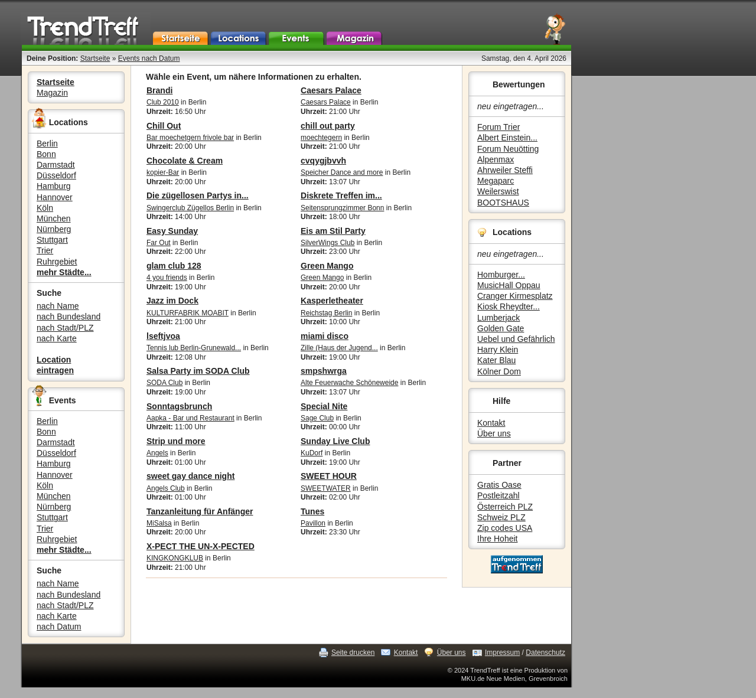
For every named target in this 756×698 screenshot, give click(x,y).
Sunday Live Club (335, 441)
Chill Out (163, 126)
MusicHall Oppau (508, 285)
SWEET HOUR (329, 476)
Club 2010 (162, 102)
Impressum (502, 652)
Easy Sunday (172, 231)
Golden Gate (500, 328)
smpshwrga (324, 371)
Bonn (46, 154)
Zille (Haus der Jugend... (339, 348)
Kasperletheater (332, 300)
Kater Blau (496, 360)
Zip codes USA (504, 528)
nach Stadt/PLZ (65, 327)
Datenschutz (545, 652)
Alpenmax (495, 159)
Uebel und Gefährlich (516, 339)
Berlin (47, 143)
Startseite (95, 58)
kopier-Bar (162, 172)
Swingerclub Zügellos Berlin (190, 208)
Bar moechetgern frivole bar (190, 137)
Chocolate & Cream (184, 160)
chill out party (328, 126)
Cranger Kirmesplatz (515, 296)
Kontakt (491, 423)
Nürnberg (54, 229)
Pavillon (313, 523)
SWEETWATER (326, 488)
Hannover (55, 197)
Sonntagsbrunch (179, 406)
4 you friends (166, 277)
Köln (45, 208)
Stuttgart (52, 239)
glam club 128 (173, 265)
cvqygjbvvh (323, 160)
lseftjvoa (163, 336)
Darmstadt (56, 164)
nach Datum (59, 626)
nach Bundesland (68, 316)
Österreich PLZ (505, 506)
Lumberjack (498, 317)
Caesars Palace (331, 90)
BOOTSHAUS (503, 202)
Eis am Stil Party (333, 231)
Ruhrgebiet (57, 261)
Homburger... (501, 274)
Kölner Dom (499, 371)
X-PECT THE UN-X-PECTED (200, 546)
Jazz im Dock (172, 300)
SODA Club (164, 383)
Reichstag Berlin (326, 313)
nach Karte (57, 338)
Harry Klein (497, 349)
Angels (157, 453)
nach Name (58, 306)
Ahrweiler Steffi (505, 170)
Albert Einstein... (507, 137)
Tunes (312, 511)
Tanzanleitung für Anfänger (199, 511)
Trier (45, 250)
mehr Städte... (64, 272)
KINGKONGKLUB (174, 558)
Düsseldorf (56, 175)
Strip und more (176, 441)
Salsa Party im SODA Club (198, 371)
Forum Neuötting (508, 149)
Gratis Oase (499, 485)
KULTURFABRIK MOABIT (187, 313)
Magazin (52, 92)
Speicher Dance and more (342, 172)
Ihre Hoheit (497, 538)
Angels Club (165, 488)
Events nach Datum (149, 58)
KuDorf (311, 453)
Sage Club (317, 418)
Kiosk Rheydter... (508, 306)
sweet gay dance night (190, 476)
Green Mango (327, 265)
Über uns (494, 433)
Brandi (159, 90)
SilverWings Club (327, 243)
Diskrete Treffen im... (341, 195)
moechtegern (321, 137)
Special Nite (324, 406)
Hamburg (54, 186)
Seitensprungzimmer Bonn (342, 208)
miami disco (324, 336)
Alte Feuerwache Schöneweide (349, 383)
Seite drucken (352, 652)
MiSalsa (159, 523)
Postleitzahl (498, 495)
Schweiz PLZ (501, 517)
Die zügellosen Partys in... (197, 195)
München (54, 218)
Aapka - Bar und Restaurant (190, 418)
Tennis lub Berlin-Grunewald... (193, 348)
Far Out (158, 243)
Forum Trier (498, 127)
